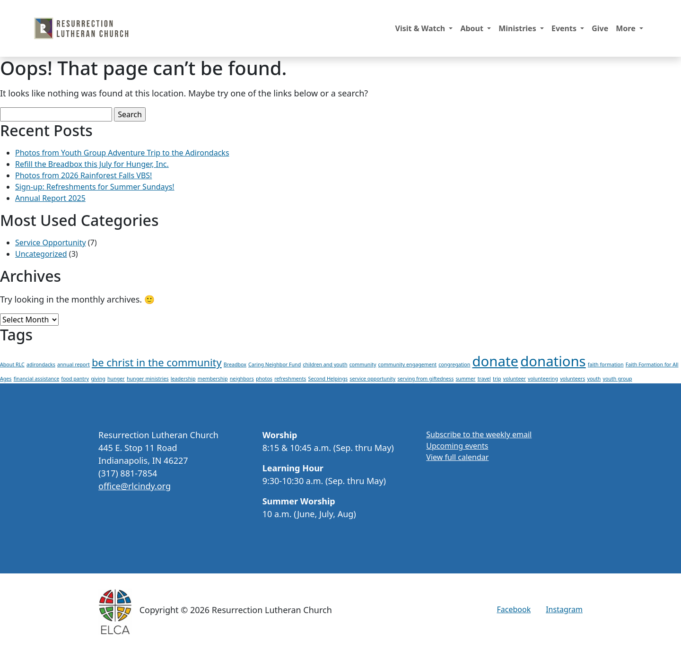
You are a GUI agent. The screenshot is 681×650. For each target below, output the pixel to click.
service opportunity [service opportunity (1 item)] (372, 378)
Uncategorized (41, 254)
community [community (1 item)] (362, 364)
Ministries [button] (518, 28)
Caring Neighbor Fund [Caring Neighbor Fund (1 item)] (274, 364)
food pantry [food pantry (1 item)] (75, 378)
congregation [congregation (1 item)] (454, 364)
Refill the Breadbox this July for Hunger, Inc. (92, 164)
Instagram (564, 609)
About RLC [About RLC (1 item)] (12, 364)
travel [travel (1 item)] (484, 378)
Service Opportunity (50, 242)
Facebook (514, 609)
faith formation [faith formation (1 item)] (606, 364)
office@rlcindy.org (134, 486)
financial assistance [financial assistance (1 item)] (37, 378)
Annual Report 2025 (50, 198)
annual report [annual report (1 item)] (73, 364)
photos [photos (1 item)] (264, 378)
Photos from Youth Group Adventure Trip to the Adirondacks (122, 152)
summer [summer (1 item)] (465, 378)
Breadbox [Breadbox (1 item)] (235, 364)
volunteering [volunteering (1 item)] (543, 378)
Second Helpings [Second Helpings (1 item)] (328, 378)
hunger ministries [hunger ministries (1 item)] (148, 378)
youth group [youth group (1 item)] (617, 378)
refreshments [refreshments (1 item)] (290, 378)
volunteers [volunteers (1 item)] (572, 378)
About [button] (472, 28)
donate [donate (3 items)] (495, 361)
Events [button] (564, 28)
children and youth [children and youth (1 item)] (325, 364)
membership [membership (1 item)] (213, 378)
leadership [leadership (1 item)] (183, 378)
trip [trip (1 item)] (497, 378)
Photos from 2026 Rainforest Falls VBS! (83, 175)
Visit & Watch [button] (421, 28)
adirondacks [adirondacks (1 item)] (40, 364)
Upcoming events (457, 446)
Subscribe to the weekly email (479, 434)
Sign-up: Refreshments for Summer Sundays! (95, 187)
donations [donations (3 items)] (552, 361)
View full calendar (457, 457)
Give (600, 28)
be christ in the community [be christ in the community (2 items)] (157, 362)
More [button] (626, 28)
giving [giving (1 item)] (98, 378)
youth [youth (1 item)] (594, 378)
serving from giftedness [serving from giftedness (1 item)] (425, 378)
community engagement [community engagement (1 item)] (407, 364)
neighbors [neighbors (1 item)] (242, 378)
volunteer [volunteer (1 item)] (514, 378)
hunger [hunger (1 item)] (116, 378)
